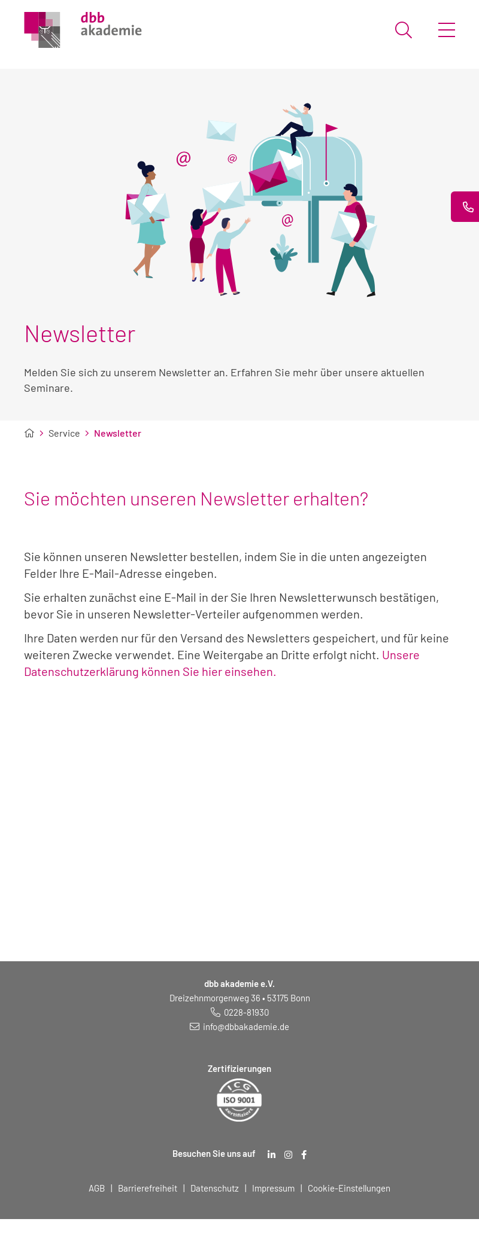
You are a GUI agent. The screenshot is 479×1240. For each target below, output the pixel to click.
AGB (97, 1188)
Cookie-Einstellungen (349, 1188)
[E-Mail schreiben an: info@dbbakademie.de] (239, 1026)
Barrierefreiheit (147, 1188)
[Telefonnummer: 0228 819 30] (240, 1012)
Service (64, 433)
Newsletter (117, 433)
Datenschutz (214, 1188)
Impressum (273, 1188)
